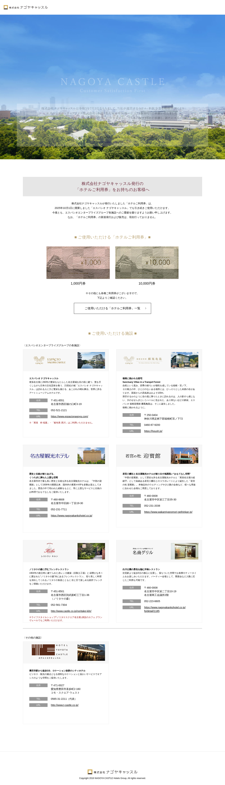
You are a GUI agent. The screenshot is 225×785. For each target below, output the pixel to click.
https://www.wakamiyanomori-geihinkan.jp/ (168, 511)
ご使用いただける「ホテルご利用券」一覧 (112, 308)
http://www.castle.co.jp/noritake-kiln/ (71, 611)
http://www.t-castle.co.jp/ (64, 705)
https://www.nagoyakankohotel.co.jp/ (71, 515)
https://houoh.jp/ (153, 431)
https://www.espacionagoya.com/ (69, 416)
